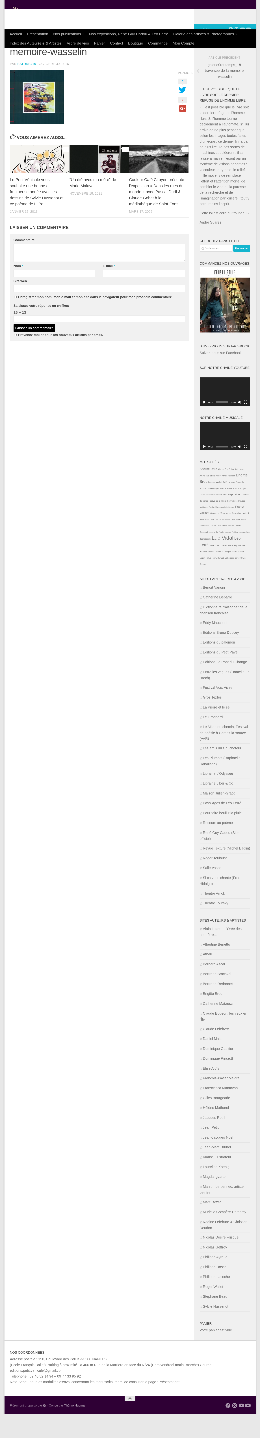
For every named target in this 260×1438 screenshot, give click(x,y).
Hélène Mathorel (216, 1132)
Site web (20, 305)
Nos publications (67, 34)
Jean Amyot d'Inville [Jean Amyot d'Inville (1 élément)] (225, 549)
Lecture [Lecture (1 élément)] (212, 556)
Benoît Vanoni (214, 611)
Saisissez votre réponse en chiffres (41, 329)
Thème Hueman (75, 1429)
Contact (116, 43)
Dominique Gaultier (218, 1073)
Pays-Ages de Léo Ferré (222, 827)
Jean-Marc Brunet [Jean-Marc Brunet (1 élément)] (239, 543)
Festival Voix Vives (217, 711)
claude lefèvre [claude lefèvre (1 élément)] (226, 512)
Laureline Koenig (216, 1191)
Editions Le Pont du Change (225, 686)
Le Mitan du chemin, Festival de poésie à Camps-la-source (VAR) (224, 756)
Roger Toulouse (215, 882)
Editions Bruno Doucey (221, 656)
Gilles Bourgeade (216, 1122)
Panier (99, 43)
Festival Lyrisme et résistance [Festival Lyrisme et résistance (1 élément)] (221, 531)
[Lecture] (204, 426)
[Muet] (240, 426)
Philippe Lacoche (216, 1301)
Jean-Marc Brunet (217, 1171)
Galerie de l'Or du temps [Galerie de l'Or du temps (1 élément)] (220, 537)
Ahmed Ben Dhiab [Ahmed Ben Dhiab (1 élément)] (226, 493)
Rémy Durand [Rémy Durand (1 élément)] (218, 582)
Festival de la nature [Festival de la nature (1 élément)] (217, 525)
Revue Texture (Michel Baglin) (226, 872)
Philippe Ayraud (215, 1281)
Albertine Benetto (216, 968)
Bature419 (26, 88)
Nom (18, 290)
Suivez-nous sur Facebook (225, 370)
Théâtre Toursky (215, 927)
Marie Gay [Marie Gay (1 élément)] (232, 569)
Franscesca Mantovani (221, 1112)
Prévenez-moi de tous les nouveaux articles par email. (60, 359)
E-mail (109, 290)
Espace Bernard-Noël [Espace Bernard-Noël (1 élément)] (218, 518)
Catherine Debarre (217, 621)
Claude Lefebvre (216, 1053)
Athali (207, 978)
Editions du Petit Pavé (220, 676)
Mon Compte (183, 43)
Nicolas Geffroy (215, 1271)
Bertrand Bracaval (217, 998)
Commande (158, 43)
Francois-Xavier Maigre (221, 1102)
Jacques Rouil (214, 1141)
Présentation (37, 34)
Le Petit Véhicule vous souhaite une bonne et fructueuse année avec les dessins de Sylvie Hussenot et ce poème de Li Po (37, 215)
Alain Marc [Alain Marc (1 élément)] (239, 493)
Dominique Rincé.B (218, 1082)
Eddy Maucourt (215, 647)
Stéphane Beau (215, 1320)
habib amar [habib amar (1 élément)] (204, 543)
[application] (225, 415)
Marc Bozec (212, 1226)
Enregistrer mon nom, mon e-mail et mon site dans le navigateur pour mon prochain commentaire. (95, 321)
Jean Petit (211, 1151)
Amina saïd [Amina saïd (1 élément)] (204, 500)
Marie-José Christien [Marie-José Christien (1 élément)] (218, 569)
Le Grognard (213, 741)
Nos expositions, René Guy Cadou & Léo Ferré (128, 34)
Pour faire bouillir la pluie (222, 837)
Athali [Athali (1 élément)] (224, 500)
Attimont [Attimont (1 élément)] (231, 500)
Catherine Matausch (219, 1027)
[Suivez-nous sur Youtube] (242, 53)
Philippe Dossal (215, 1291)
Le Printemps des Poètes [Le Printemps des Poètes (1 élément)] (227, 556)
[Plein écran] (245, 426)
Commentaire (24, 264)
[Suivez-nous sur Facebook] (231, 53)
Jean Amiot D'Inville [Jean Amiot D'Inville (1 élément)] (208, 549)
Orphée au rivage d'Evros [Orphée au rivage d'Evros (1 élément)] (226, 575)
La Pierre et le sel (217, 731)
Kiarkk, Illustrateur (217, 1181)
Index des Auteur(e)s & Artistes (36, 43)
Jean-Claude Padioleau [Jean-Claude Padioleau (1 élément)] (220, 543)
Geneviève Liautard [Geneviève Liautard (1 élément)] (240, 537)
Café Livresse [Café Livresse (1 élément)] (229, 506)
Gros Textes (212, 721)
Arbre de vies (78, 43)
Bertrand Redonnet (218, 1008)
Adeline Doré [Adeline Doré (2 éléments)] (208, 493)
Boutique (135, 43)
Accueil (16, 34)
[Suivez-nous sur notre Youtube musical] (248, 53)
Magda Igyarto (214, 1200)
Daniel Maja (212, 1063)
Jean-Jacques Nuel (218, 1161)
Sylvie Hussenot (215, 1330)
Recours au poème (218, 847)
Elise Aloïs (211, 1092)
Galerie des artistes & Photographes (203, 34)
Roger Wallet (213, 1311)
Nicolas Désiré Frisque (221, 1261)
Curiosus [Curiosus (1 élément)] (237, 512)
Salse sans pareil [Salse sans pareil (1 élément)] (232, 582)
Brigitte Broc (212, 1017)
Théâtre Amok (214, 917)
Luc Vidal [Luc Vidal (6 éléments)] (222, 562)
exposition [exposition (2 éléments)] (235, 518)
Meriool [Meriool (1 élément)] (211, 575)
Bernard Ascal (214, 988)
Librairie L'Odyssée (218, 797)
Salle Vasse (212, 892)
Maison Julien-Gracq (219, 817)
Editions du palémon (219, 666)
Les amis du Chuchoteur (222, 772)
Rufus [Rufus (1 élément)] (208, 582)
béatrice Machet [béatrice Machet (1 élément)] (215, 506)
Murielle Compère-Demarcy (224, 1236)
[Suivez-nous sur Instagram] (236, 53)
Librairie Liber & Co (218, 807)
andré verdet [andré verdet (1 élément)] (215, 500)
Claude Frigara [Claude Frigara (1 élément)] (213, 512)
